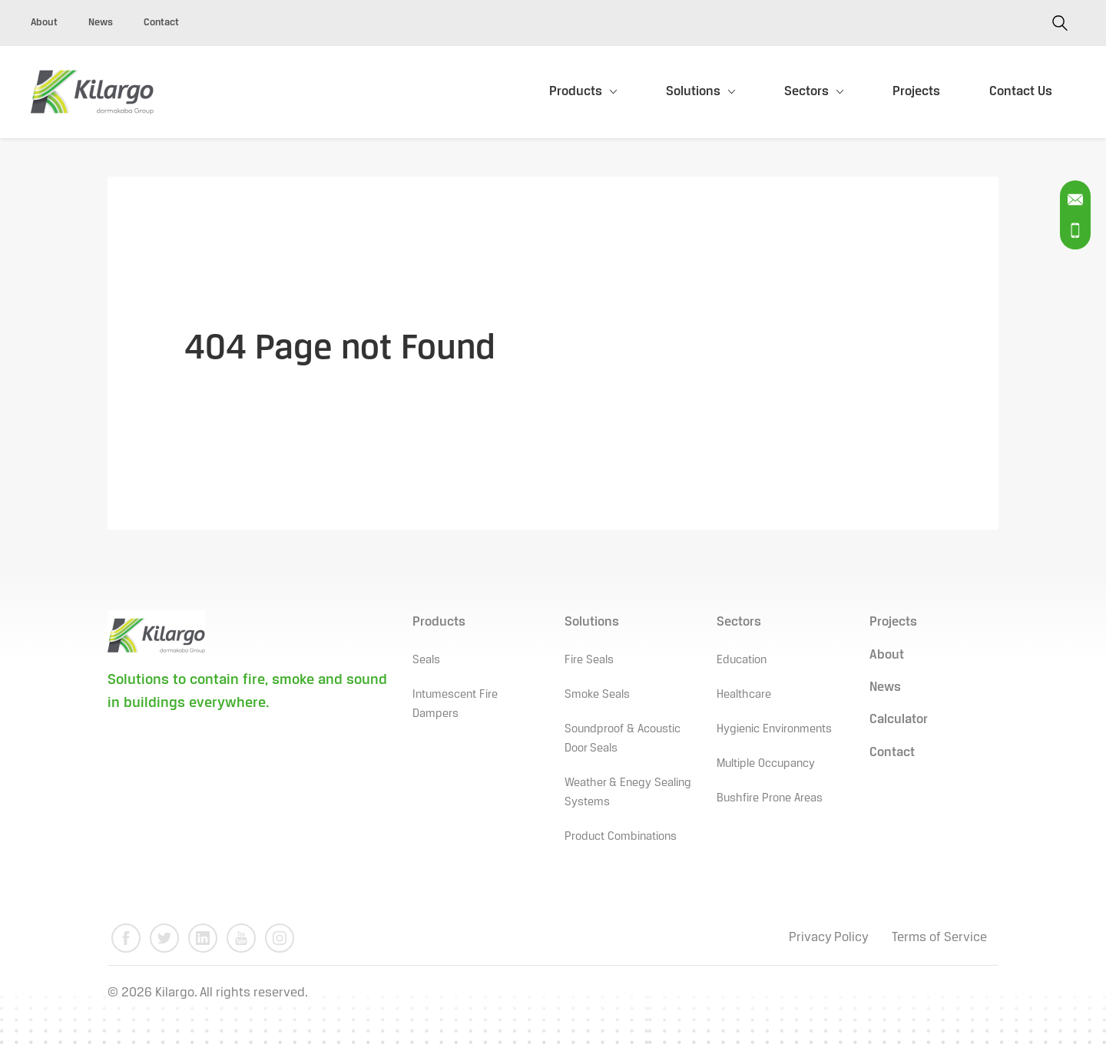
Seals (426, 660)
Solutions (693, 91)
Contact (161, 22)
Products (575, 91)
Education (742, 660)
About (44, 22)
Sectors (806, 91)
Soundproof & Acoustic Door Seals (622, 739)
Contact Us (1020, 91)
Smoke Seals (597, 695)
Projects (916, 91)
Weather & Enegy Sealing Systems (628, 792)
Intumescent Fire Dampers (455, 704)
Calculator (898, 719)
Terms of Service (939, 937)
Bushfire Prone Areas (770, 798)
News (100, 22)
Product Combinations (621, 837)
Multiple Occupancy (766, 764)
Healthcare (744, 695)
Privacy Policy (829, 937)
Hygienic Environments (774, 729)
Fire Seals (589, 660)
